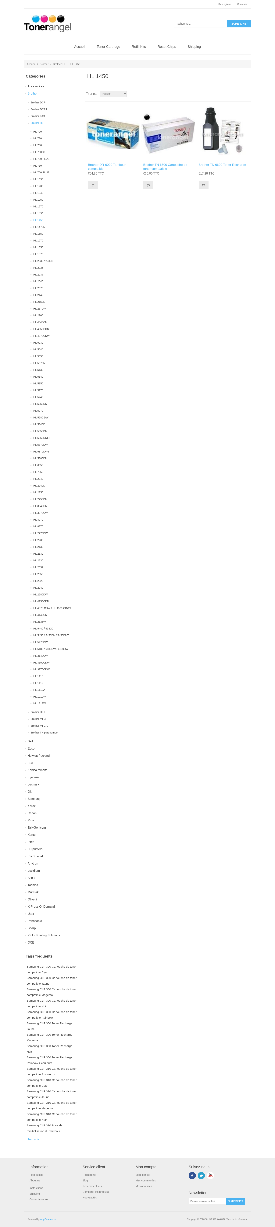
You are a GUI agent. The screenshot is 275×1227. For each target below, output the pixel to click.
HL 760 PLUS (41, 172)
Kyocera (33, 777)
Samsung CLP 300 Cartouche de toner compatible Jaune (52, 980)
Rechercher (89, 1174)
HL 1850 (38, 247)
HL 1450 (38, 220)
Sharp (32, 928)
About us (35, 1180)
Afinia (31, 877)
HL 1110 (38, 676)
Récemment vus (92, 1186)
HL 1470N (39, 226)
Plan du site (36, 1174)
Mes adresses (144, 1186)
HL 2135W (39, 621)
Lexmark (33, 784)
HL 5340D (39, 424)
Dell (30, 741)
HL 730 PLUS (41, 158)
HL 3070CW (40, 512)
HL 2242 (38, 587)
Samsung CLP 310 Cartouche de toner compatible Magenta (52, 1105)
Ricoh (31, 820)
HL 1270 (38, 206)
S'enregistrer (224, 4)
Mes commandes (146, 1180)
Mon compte (143, 1174)
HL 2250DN (40, 499)
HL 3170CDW (41, 669)
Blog (85, 1180)
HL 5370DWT (41, 451)
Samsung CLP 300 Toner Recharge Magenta (49, 1037)
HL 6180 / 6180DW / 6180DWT (51, 648)
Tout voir (33, 1139)
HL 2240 (38, 478)
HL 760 (37, 165)
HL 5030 (38, 342)
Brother (44, 64)
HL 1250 (38, 199)
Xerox (32, 806)
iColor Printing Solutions (44, 935)
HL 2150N (39, 301)
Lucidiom (34, 870)
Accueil (79, 47)
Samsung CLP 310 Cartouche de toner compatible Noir (52, 1116)
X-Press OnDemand (41, 906)
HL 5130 (38, 369)
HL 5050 (38, 356)
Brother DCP (37, 102)
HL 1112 (38, 683)
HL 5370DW (40, 444)
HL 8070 (38, 519)
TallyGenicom (37, 827)
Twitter (201, 1175)
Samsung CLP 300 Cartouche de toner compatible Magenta (52, 992)
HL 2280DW (40, 594)
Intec (31, 842)
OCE (31, 942)
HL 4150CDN (41, 601)
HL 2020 (38, 580)
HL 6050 (38, 465)
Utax (31, 913)
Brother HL (59, 64)
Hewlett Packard (39, 755)
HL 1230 (38, 186)
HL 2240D (39, 485)
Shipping (194, 47)
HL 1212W (39, 703)
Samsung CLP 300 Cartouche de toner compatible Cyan (52, 969)
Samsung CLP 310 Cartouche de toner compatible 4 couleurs (52, 1071)
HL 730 (37, 145)
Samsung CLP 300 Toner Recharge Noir (49, 1048)
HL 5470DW (40, 642)
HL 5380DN (40, 458)
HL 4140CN (40, 614)
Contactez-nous (39, 1199)
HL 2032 (38, 567)
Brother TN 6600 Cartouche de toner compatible (165, 166)
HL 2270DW (40, 533)
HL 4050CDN (41, 329)
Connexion (242, 4)
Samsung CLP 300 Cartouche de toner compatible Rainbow (52, 1014)
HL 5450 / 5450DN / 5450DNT (51, 635)
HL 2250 (38, 492)
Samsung (34, 798)
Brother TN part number (44, 732)
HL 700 (37, 131)
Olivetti (32, 899)
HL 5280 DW (40, 417)
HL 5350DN (40, 431)
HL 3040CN (40, 506)
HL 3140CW (40, 655)
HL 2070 (38, 288)
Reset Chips (167, 47)
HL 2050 (38, 574)
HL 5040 (38, 349)
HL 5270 (38, 410)
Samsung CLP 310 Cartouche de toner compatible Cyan (52, 1082)
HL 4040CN (40, 322)
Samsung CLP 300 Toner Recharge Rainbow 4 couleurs (49, 1060)
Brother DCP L (39, 109)
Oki (30, 791)
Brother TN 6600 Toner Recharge (222, 165)
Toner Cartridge (108, 47)
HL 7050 (38, 471)
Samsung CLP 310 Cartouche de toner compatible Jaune (52, 1094)
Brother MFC (38, 718)
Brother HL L (37, 712)
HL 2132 (38, 553)
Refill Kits (139, 47)
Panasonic (35, 921)
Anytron (33, 863)
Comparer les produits (96, 1191)
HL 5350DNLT (41, 437)
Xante (32, 834)
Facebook (192, 1175)
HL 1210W (39, 696)
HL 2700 (38, 315)
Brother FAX (37, 116)
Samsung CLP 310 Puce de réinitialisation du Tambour (44, 1128)
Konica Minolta (38, 770)
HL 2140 (38, 294)
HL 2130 (38, 546)
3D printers (35, 849)
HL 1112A (39, 689)
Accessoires (36, 86)
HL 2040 (38, 281)
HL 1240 (38, 192)
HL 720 (37, 138)
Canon (32, 813)
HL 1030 (38, 179)
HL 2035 (38, 267)
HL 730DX (39, 152)
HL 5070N (39, 363)
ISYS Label (35, 856)
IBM (30, 762)
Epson (32, 748)
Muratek (33, 892)
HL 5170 (38, 390)
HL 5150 (38, 383)
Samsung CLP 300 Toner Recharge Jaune (49, 1026)
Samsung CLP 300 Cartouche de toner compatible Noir (52, 1003)
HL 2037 (38, 274)
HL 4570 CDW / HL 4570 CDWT (52, 608)
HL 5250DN (40, 403)
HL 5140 (38, 376)
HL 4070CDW (41, 335)
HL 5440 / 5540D (43, 628)
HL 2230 (38, 540)
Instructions (36, 1188)
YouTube (210, 1175)
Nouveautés (90, 1197)
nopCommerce (48, 1219)
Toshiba (33, 885)
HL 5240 (38, 397)
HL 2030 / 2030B (43, 260)
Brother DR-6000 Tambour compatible (107, 166)
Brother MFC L (39, 725)
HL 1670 (38, 240)
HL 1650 (38, 233)
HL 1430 (38, 213)
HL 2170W (39, 308)
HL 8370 (38, 526)
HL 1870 (38, 254)
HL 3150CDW (41, 662)
